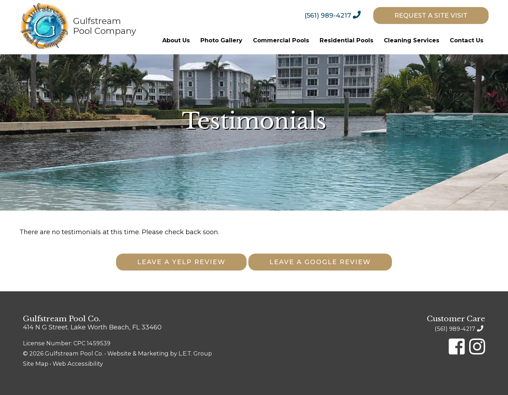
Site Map (35, 363)
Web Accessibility (78, 363)
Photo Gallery (221, 40)
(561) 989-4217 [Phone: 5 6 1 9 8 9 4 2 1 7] (327, 15)
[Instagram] (477, 347)
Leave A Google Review (320, 262)
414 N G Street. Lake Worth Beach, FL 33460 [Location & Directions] (92, 327)
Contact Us (466, 40)
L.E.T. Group (195, 353)
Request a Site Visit (430, 15)
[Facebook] (457, 347)
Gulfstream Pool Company (77, 27)
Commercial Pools (281, 40)
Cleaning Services (411, 40)
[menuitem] (337, 15)
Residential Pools (346, 40)
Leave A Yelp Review (181, 262)
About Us (176, 40)
